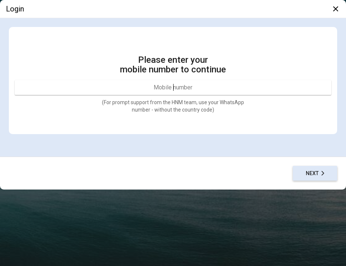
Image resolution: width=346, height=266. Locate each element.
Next (315, 173)
